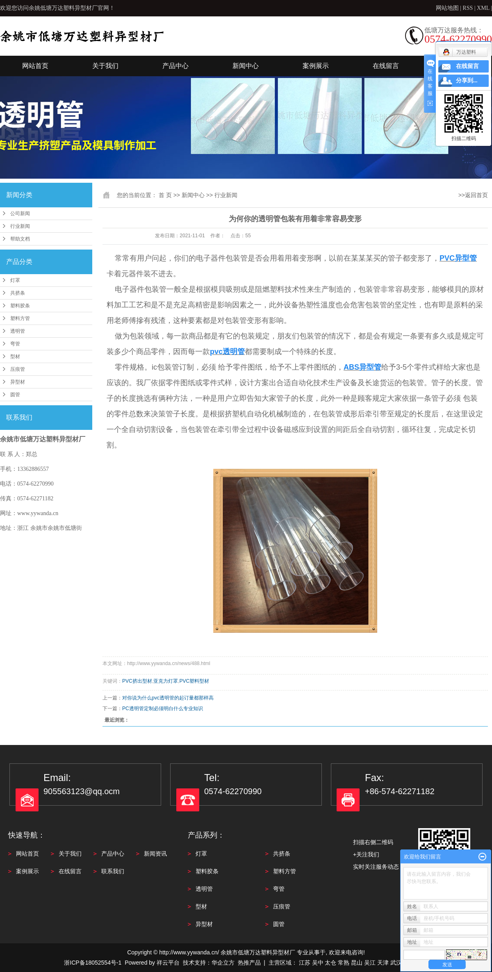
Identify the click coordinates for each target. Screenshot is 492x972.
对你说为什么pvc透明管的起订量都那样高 (168, 698)
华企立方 (223, 962)
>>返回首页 (473, 195)
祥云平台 (168, 962)
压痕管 (17, 369)
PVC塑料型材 (194, 681)
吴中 (317, 962)
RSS (467, 8)
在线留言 (386, 65)
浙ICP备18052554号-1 (92, 962)
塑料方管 (20, 318)
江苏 (304, 962)
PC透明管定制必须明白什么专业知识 (162, 708)
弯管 (15, 344)
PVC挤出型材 (137, 681)
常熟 (343, 962)
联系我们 (112, 871)
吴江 (370, 962)
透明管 (17, 331)
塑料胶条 (20, 306)
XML (483, 8)
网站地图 (448, 8)
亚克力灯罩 (165, 681)
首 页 (165, 195)
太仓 (330, 962)
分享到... (467, 80)
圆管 (15, 394)
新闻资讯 (155, 853)
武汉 (396, 962)
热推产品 (249, 962)
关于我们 (105, 65)
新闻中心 (245, 65)
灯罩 (15, 280)
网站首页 (35, 65)
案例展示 (316, 65)
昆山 (356, 962)
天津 (383, 962)
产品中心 (175, 65)
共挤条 (17, 293)
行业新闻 (20, 226)
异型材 (17, 382)
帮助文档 (20, 239)
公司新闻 (20, 213)
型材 (15, 356)
